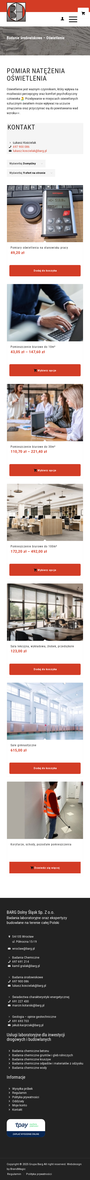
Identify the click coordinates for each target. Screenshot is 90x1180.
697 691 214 (20, 961)
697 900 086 (21, 147)
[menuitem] (60, 19)
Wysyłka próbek (22, 1088)
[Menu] (70, 19)
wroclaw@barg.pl (23, 948)
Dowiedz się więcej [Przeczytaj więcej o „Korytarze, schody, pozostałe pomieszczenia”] (45, 868)
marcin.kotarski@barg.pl (28, 1005)
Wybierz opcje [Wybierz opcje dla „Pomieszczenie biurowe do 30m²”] (45, 471)
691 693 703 (20, 1021)
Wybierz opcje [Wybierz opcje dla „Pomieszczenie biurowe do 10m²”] (45, 371)
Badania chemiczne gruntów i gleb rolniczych (42, 1055)
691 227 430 (20, 1001)
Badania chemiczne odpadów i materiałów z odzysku (47, 1063)
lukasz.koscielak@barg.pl (30, 151)
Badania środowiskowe (27, 977)
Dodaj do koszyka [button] (45, 270)
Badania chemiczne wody (29, 1068)
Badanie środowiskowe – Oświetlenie (36, 38)
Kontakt (17, 1109)
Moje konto (19, 1105)
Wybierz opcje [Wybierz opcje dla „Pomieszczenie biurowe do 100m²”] (45, 570)
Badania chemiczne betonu (30, 1051)
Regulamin (19, 1093)
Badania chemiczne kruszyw (31, 1059)
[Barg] (37, 12)
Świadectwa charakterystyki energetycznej (40, 997)
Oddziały (18, 1101)
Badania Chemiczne (25, 957)
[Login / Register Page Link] (60, 19)
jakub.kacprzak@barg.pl (27, 1025)
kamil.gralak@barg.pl (26, 966)
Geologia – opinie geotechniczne (34, 1016)
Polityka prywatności (25, 1097)
